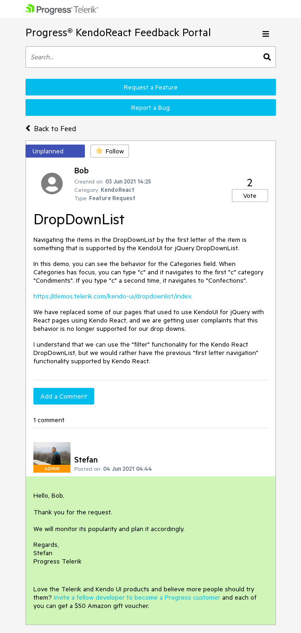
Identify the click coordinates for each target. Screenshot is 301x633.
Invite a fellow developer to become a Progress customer (137, 597)
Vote (249, 195)
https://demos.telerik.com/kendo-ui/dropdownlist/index (112, 296)
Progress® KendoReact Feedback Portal (118, 32)
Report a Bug (150, 107)
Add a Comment (63, 396)
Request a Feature (151, 87)
